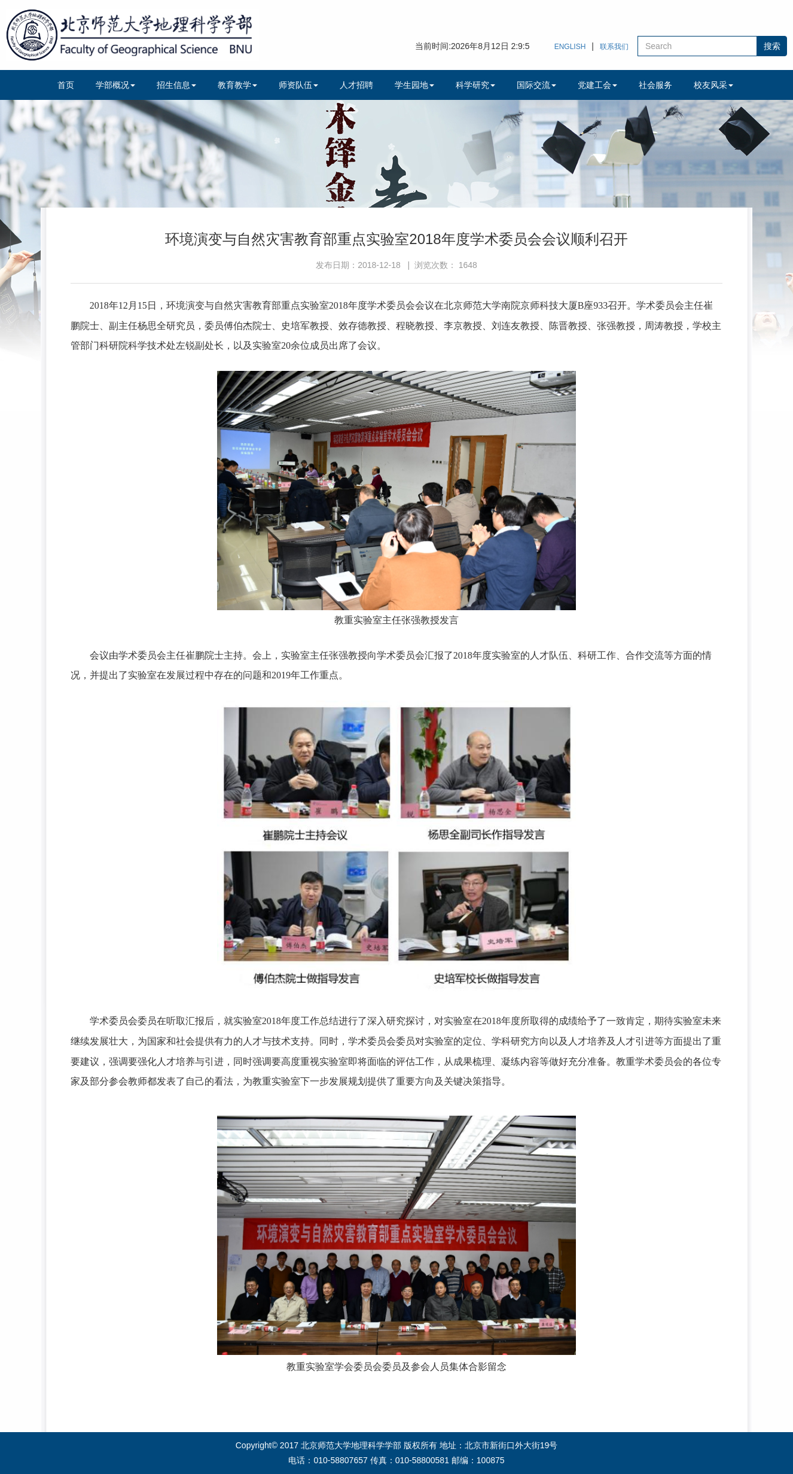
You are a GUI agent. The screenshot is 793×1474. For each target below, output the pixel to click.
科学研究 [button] (475, 85)
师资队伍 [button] (298, 85)
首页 (65, 85)
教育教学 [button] (237, 85)
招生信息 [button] (176, 85)
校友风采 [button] (713, 85)
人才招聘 (356, 85)
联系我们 (614, 46)
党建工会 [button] (597, 85)
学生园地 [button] (414, 85)
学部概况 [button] (115, 85)
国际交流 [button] (536, 85)
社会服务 (655, 85)
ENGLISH (570, 46)
